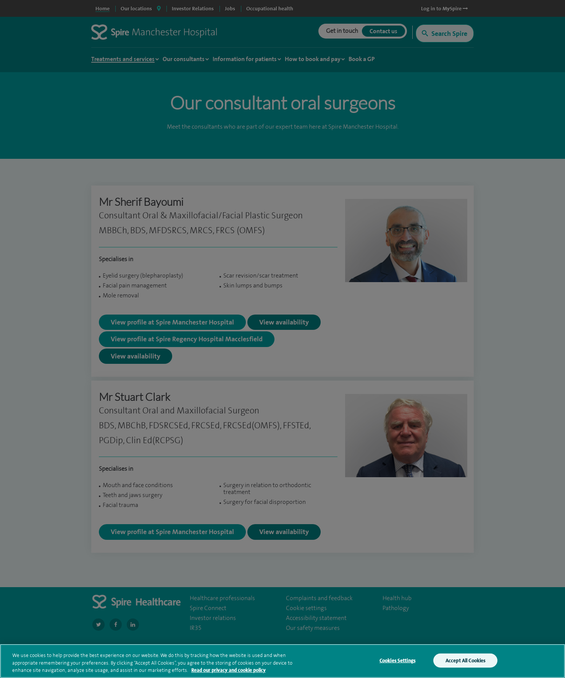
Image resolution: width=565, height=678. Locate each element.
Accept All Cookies (465, 662)
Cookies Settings (397, 662)
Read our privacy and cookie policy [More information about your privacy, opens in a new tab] (228, 672)
